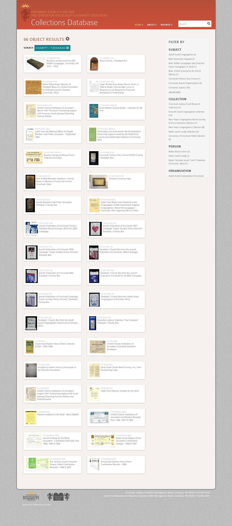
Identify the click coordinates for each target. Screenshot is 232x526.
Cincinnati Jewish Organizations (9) (185, 83)
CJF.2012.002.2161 (43, 200)
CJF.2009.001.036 (53, 58)
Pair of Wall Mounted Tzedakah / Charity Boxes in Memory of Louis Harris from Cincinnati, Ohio (55, 181)
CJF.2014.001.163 (104, 317)
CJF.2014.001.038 (46, 223)
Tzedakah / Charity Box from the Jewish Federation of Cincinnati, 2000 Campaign (118, 250)
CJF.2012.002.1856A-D (106, 129)
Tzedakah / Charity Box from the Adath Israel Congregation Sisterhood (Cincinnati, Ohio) (58, 323)
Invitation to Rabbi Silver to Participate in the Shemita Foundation (57, 368)
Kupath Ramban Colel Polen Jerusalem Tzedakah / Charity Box (54, 203)
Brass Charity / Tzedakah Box (113, 61)
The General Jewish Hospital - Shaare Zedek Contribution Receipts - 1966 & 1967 (64, 464)
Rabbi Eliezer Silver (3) (179, 151)
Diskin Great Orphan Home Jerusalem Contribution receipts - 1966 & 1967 (128, 441)
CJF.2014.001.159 (107, 270)
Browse (166, 25)
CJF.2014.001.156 (45, 247)
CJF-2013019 (40, 341)
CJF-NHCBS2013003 (118, 412)
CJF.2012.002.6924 (108, 200)
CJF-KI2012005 (43, 365)
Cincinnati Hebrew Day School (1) (184, 79)
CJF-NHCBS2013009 (58, 459)
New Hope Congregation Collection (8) (186, 127)
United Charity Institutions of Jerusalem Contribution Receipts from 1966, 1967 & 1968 (126, 417)
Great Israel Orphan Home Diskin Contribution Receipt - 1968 (116, 463)
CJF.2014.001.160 (45, 294)
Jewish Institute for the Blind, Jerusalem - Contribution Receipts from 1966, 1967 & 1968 (61, 441)
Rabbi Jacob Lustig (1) (179, 156)
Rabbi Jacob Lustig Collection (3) (184, 131)
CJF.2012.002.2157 (43, 176)
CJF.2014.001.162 (45, 317)
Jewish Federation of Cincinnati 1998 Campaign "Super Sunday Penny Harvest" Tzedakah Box (58, 252)
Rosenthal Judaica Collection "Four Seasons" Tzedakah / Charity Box (117, 321)
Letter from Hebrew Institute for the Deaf (120, 391)
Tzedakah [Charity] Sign (120, 178)
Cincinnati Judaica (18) (179, 87)
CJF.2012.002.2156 (106, 152)
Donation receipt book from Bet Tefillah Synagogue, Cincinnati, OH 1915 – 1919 (62, 64)
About (152, 25)
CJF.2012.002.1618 (49, 82)
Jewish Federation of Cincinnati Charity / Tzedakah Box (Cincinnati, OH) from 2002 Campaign (58, 229)
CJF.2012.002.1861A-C (52, 152)
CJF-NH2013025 (43, 412)
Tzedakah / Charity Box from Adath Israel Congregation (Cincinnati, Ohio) (120, 298)
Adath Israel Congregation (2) (182, 54)
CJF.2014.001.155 (109, 223)
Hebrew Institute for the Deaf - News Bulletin (58, 414)
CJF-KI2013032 (43, 388)
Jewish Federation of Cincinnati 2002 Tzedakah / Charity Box (56, 274)
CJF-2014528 (112, 341)
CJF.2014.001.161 (107, 294)
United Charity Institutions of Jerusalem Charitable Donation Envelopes (121, 347)
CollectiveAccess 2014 (42, 505)
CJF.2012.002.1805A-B (108, 105)
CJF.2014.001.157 (106, 247)
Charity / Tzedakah (52, 47)
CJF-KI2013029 (106, 365)
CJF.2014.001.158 (45, 270)
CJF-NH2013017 (107, 388)
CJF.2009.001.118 (107, 58)
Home (139, 25)
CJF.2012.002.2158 (116, 176)
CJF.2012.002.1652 (107, 82)
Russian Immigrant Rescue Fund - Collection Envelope (59, 156)
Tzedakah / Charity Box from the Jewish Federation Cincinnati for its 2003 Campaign (120, 274)
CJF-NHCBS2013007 (124, 435)
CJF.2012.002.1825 (42, 129)
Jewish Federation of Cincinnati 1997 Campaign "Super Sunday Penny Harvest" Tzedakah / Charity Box (122, 229)
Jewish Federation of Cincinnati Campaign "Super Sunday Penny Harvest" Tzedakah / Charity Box (58, 299)
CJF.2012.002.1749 (44, 105)
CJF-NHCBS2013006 (51, 435)
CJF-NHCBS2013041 (108, 459)
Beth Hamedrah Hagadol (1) (182, 59)
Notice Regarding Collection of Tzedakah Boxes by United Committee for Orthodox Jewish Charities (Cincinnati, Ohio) (60, 88)
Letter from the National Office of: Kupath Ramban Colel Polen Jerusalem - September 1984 (55, 134)
